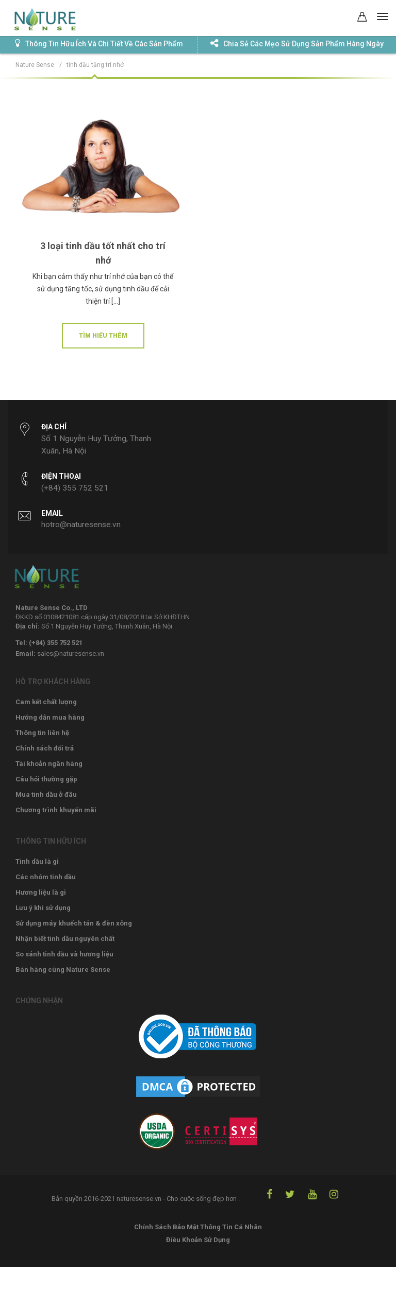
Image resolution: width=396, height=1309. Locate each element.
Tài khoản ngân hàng (48, 763)
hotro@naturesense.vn (81, 524)
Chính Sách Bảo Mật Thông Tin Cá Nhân (198, 1227)
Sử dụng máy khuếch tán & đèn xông (73, 923)
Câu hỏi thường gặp (46, 779)
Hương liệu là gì (40, 892)
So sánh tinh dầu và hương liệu (64, 954)
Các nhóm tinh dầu (45, 877)
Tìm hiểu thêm (103, 335)
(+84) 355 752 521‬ (74, 488)
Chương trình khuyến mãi (55, 810)
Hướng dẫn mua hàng (50, 717)
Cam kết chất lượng (46, 702)
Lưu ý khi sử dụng (43, 908)
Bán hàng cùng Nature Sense (62, 969)
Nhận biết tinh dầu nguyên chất (64, 939)
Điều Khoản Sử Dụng (198, 1240)
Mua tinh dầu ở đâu (46, 794)
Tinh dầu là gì (37, 861)
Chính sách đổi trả (44, 748)
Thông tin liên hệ (42, 733)
